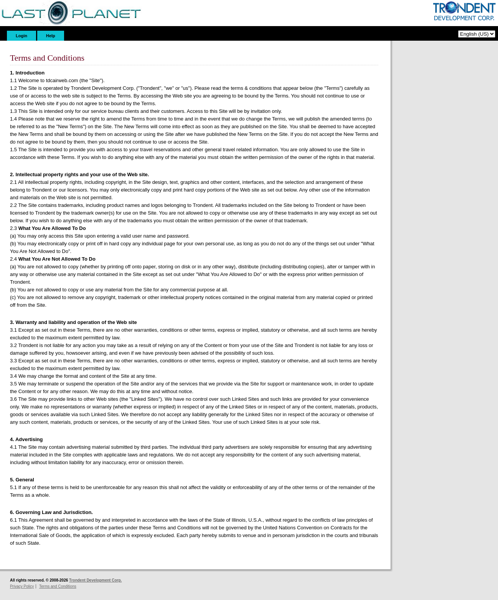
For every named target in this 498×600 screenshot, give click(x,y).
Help (50, 35)
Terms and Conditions (57, 586)
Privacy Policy (22, 586)
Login (21, 35)
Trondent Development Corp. (95, 580)
